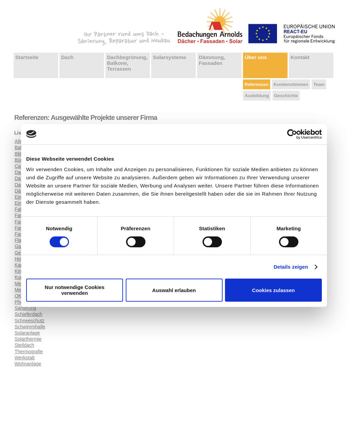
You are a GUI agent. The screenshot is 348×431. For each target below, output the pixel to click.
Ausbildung (257, 95)
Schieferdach (28, 314)
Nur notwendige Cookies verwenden (75, 290)
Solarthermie (28, 339)
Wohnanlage (28, 363)
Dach (67, 57)
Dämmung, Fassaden (212, 60)
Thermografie (29, 351)
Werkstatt (25, 357)
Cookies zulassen (273, 290)
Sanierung (25, 308)
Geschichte (286, 95)
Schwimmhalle (30, 326)
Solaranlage (27, 333)
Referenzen (256, 84)
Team (319, 84)
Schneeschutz (30, 320)
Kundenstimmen (291, 84)
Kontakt (300, 57)
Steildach (24, 345)
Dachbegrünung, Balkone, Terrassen (127, 63)
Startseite (26, 57)
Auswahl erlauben (174, 290)
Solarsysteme (169, 57)
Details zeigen (291, 267)
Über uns (256, 57)
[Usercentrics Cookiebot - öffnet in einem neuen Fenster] (292, 134)
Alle (18, 141)
